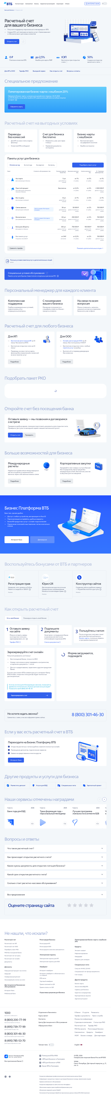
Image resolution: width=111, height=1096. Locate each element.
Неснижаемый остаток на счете (15, 981)
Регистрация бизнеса (47, 941)
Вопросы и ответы (73, 71)
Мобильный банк (10, 994)
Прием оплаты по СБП (47, 988)
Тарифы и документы (82, 1017)
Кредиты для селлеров (82, 960)
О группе (85, 1013)
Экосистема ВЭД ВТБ (81, 987)
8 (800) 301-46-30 (15, 1034)
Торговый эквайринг (46, 982)
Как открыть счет (56, 71)
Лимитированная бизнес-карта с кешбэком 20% (90, 941)
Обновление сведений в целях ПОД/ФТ (50, 1091)
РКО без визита (80, 1030)
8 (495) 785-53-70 (15, 1041)
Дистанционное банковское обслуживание (15, 987)
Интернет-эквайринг (46, 971)
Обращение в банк (45, 1027)
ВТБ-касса (43, 979)
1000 (7, 1014)
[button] (19, 3)
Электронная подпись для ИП (49, 959)
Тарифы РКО (23, 71)
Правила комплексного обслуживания (50, 1082)
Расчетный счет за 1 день (12, 956)
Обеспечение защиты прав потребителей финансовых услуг (55, 1088)
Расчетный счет (10, 941)
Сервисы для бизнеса (82, 990)
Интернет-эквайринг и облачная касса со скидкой (52, 975)
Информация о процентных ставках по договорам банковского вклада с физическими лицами (65, 1080)
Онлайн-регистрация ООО (72, 341)
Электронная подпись (48, 956)
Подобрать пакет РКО (12, 950)
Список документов (52, 642)
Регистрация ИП (45, 944)
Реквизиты (95, 1013)
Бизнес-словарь (86, 1036)
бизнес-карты (84, 638)
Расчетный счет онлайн (12, 959)
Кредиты (78, 948)
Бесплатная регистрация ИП (21, 341)
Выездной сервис (39, 71)
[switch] (104, 3)
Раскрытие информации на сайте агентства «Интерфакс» (54, 1085)
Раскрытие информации (83, 1020)
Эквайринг (43, 968)
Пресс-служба (97, 1017)
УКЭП (77, 1036)
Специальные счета (82, 966)
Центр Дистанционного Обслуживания (53, 1023)
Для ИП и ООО (10, 71)
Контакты (42, 1020)
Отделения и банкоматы (47, 1013)
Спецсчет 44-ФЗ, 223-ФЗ (82, 969)
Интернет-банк (9, 991)
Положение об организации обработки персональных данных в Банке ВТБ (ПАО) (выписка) (64, 1094)
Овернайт (8, 975)
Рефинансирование (81, 954)
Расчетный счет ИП (11, 944)
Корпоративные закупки (83, 997)
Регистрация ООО (45, 947)
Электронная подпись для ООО (50, 962)
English (78, 1046)
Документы (8, 963)
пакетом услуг (68, 348)
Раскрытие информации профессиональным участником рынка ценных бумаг (60, 1077)
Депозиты (8, 968)
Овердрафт (78, 957)
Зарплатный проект (81, 1000)
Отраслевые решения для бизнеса (52, 993)
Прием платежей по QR (47, 985)
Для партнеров (99, 1036)
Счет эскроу (78, 975)
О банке (77, 1013)
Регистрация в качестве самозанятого (52, 950)
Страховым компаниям (83, 1023)
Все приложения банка (14, 1062)
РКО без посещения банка (13, 953)
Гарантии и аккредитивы (83, 993)
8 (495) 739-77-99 (15, 1027)
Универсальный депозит (12, 978)
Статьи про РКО (99, 1023)
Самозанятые (79, 1033)
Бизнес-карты (79, 984)
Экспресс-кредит (80, 951)
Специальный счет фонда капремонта (87, 972)
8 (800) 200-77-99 (15, 1021)
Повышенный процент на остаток (15, 971)
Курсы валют (43, 1017)
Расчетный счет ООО (11, 947)
